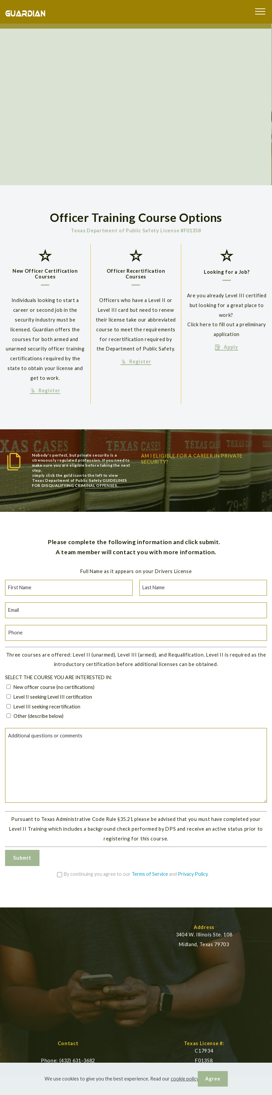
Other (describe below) (38, 716)
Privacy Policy (193, 874)
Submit (22, 858)
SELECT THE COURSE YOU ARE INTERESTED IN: (58, 677)
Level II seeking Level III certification (52, 697)
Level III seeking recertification (46, 706)
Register (45, 390)
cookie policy (184, 1079)
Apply (226, 347)
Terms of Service (150, 874)
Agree (212, 1079)
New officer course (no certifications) (53, 687)
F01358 (204, 1060)
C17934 (204, 1051)
